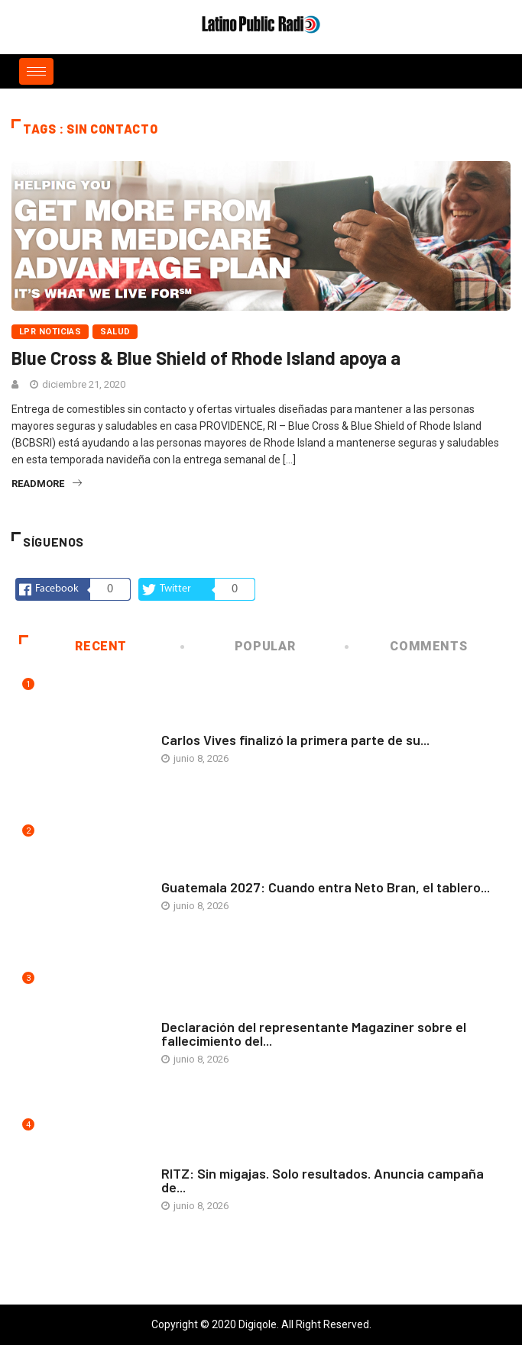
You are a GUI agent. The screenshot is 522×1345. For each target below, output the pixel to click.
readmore (46, 483)
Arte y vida (188, 725)
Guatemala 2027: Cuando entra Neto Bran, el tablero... (325, 887)
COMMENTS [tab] (407, 646)
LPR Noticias (50, 332)
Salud (115, 332)
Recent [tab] (73, 646)
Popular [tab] (239, 646)
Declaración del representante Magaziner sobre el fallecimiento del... (313, 1033)
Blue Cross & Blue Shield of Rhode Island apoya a (205, 358)
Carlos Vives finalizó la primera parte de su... (295, 739)
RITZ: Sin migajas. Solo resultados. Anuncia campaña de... (322, 1180)
